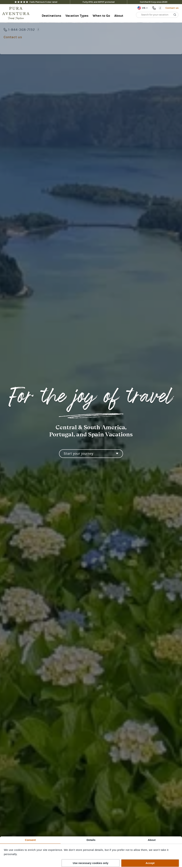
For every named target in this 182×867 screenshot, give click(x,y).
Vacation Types (76, 16)
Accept (150, 863)
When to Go (101, 16)
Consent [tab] (30, 839)
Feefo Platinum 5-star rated (36, 2)
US (143, 7)
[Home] (17, 13)
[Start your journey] (91, 453)
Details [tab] (91, 839)
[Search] (174, 14)
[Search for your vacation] (157, 15)
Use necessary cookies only (90, 863)
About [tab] (152, 839)
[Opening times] (160, 8)
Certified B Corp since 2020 (153, 2)
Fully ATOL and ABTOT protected (98, 2)
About (118, 16)
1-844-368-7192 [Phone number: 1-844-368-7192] (154, 8)
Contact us (171, 7)
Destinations (51, 16)
